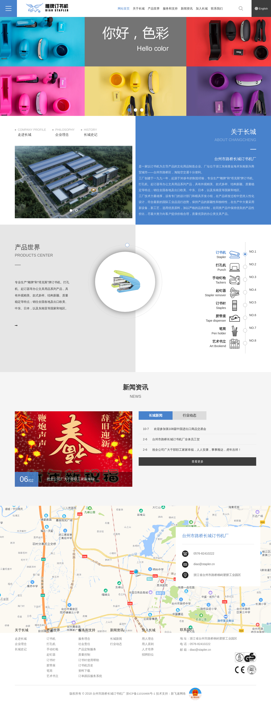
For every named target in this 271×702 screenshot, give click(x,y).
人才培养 (148, 649)
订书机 (51, 638)
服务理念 (84, 638)
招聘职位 (148, 654)
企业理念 (21, 644)
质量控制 (84, 654)
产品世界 (154, 8)
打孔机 (51, 644)
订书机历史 (85, 665)
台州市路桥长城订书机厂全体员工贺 (171, 439)
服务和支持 (170, 8)
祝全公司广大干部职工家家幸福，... (73, 479)
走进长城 (21, 638)
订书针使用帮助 (88, 660)
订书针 (51, 660)
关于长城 (139, 8)
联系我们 (217, 8)
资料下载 (84, 670)
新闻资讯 (187, 8)
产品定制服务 (87, 649)
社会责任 (84, 644)
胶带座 (51, 665)
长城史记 (21, 649)
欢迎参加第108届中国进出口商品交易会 (174, 429)
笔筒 (50, 670)
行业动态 (116, 644)
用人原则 (148, 644)
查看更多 (197, 461)
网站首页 (124, 8)
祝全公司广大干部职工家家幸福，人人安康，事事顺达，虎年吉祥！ (192, 449)
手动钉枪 (52, 649)
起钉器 (51, 654)
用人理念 (148, 638)
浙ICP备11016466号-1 (140, 693)
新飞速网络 (178, 693)
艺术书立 (52, 676)
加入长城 (202, 8)
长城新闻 (116, 638)
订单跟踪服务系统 (90, 676)
